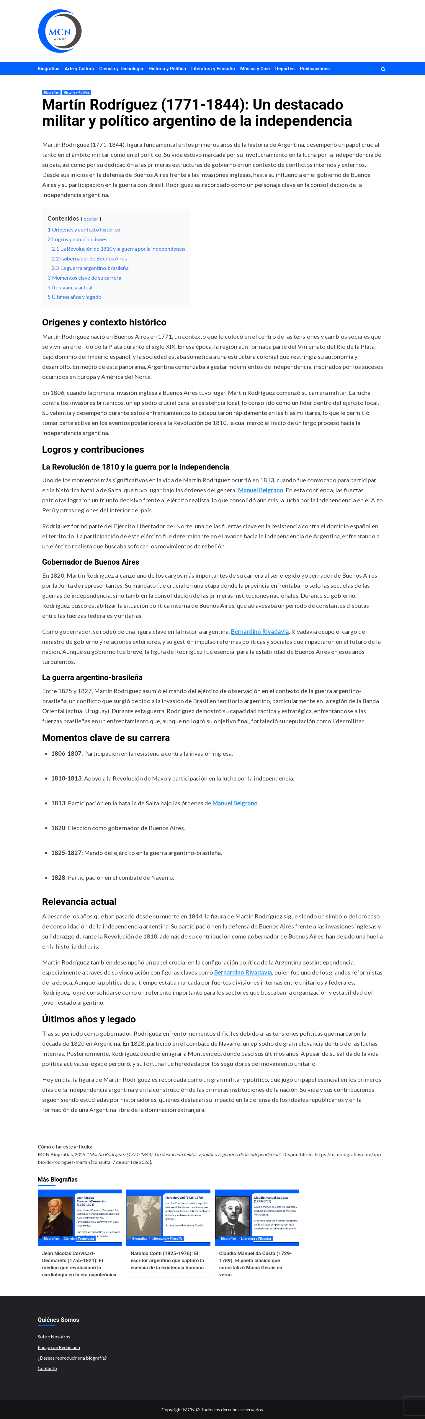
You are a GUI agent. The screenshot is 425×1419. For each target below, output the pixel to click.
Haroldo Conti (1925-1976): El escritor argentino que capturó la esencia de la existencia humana (167, 1260)
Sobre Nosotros (54, 1336)
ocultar (91, 218)
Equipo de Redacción (59, 1347)
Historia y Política (167, 68)
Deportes (285, 68)
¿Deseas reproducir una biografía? (72, 1358)
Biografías (49, 68)
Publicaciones (315, 68)
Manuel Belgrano (260, 489)
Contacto (47, 1368)
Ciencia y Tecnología (121, 68)
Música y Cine (255, 68)
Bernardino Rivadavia (260, 631)
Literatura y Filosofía (213, 68)
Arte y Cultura (79, 68)
